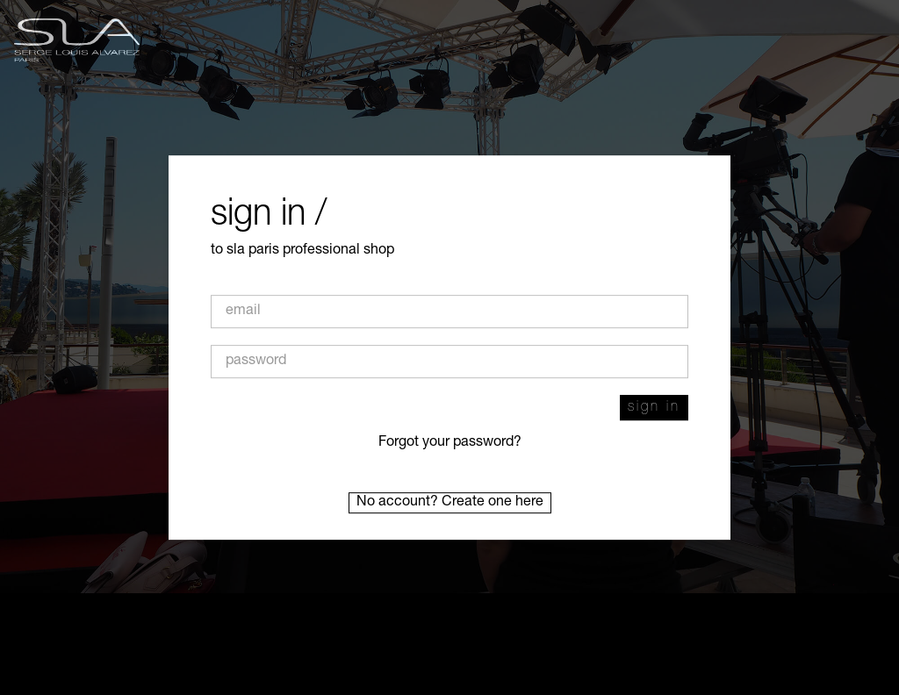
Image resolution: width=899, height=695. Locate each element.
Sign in (654, 408)
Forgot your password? (449, 443)
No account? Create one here (449, 503)
